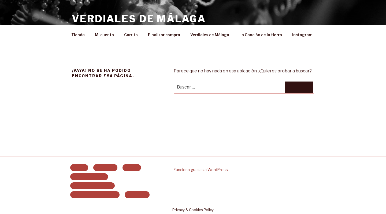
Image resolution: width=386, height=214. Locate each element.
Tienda (78, 34)
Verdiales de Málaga (139, 19)
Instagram (302, 34)
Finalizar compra (164, 34)
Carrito (131, 34)
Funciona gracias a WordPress (200, 169)
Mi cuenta (104, 34)
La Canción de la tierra (260, 34)
